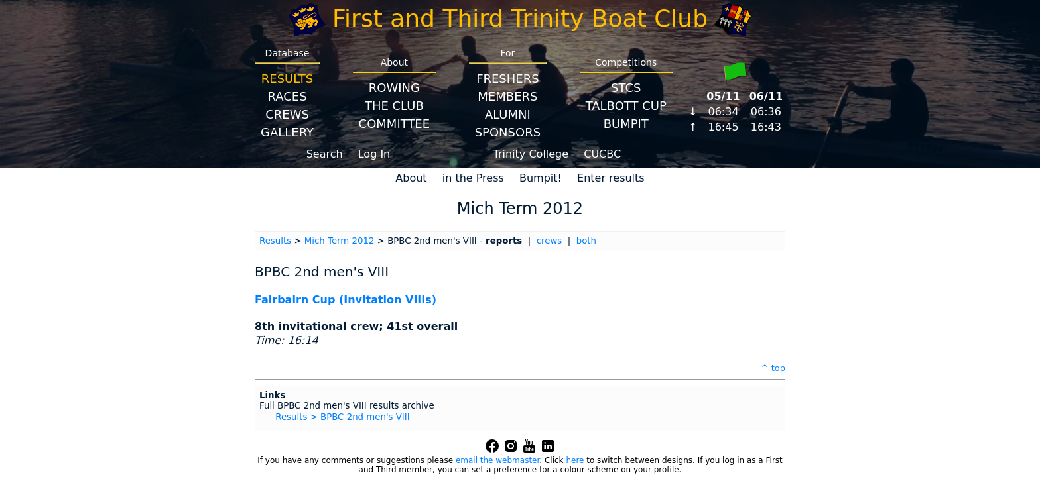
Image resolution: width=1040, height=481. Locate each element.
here (575, 460)
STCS (626, 88)
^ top (773, 368)
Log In (374, 154)
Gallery (287, 132)
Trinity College (531, 154)
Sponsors (508, 132)
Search (324, 154)
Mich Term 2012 (339, 241)
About (410, 178)
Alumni (508, 114)
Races (286, 96)
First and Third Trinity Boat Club (520, 18)
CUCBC (602, 154)
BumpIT (626, 124)
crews (549, 241)
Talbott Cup (626, 106)
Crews (287, 114)
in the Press (473, 178)
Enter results (611, 178)
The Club (394, 106)
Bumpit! (540, 178)
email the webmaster (497, 460)
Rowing (394, 88)
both (586, 241)
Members (507, 96)
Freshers (507, 78)
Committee (394, 124)
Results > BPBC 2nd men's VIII (342, 417)
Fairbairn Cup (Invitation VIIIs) (345, 300)
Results (287, 78)
